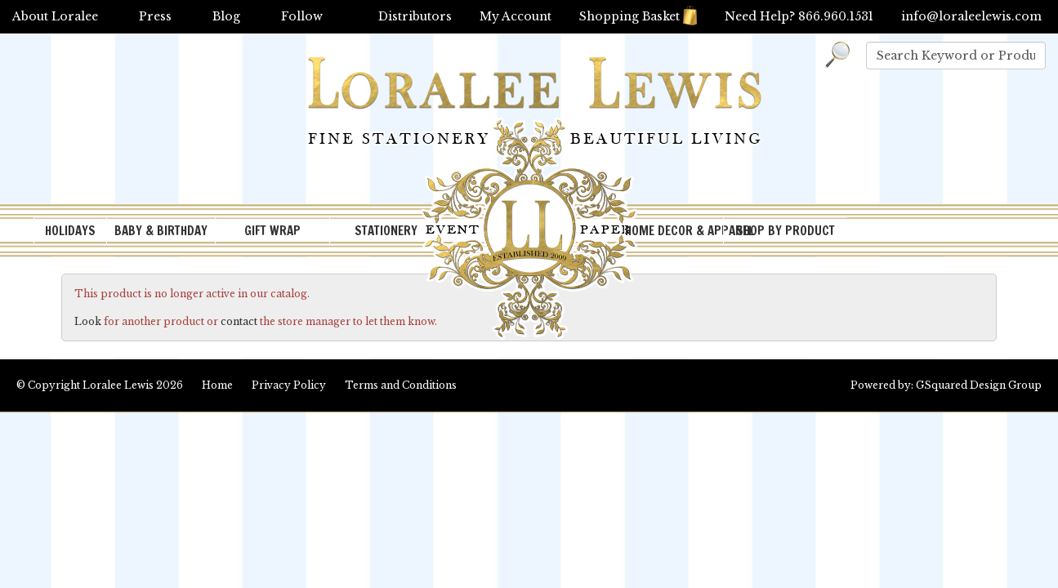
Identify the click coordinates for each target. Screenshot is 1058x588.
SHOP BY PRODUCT (785, 230)
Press (155, 16)
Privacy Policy (289, 385)
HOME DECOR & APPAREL (674, 230)
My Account (515, 16)
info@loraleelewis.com (971, 16)
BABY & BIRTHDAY (161, 230)
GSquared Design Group (979, 385)
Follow (302, 16)
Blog (226, 16)
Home (217, 385)
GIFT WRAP (272, 230)
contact (239, 321)
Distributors (415, 16)
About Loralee (55, 16)
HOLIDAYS (70, 230)
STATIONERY (386, 230)
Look (87, 321)
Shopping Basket (638, 16)
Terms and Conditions (401, 385)
